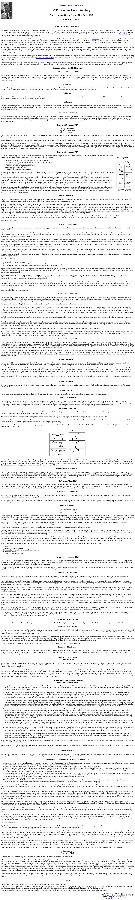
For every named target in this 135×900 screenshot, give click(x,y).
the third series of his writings (45, 58)
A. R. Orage (76, 30)
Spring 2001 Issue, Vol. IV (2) (117, 896)
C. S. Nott (4, 32)
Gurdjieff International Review (71, 5)
